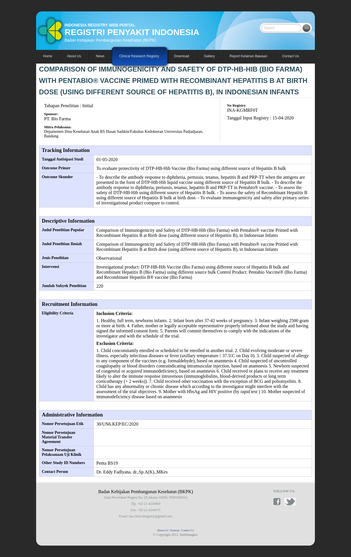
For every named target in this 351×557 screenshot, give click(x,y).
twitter (290, 501)
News (100, 56)
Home (47, 56)
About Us (162, 530)
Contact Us (290, 56)
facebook (278, 501)
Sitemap (174, 530)
